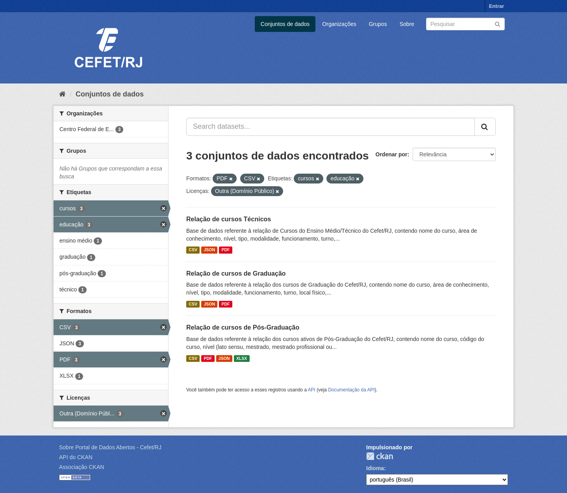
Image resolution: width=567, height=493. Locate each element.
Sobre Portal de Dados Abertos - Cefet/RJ (110, 447)
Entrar (496, 6)
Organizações (339, 24)
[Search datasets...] (330, 127)
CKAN (379, 456)
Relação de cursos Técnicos (228, 219)
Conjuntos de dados (285, 24)
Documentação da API (351, 390)
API (311, 390)
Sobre (407, 24)
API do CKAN (76, 457)
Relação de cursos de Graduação (236, 273)
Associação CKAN (81, 467)
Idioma (375, 468)
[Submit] (497, 23)
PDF (225, 250)
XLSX (241, 358)
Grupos (378, 24)
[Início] (62, 94)
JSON (209, 250)
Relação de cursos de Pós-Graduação (242, 327)
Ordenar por (392, 154)
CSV (193, 250)
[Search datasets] (465, 24)
